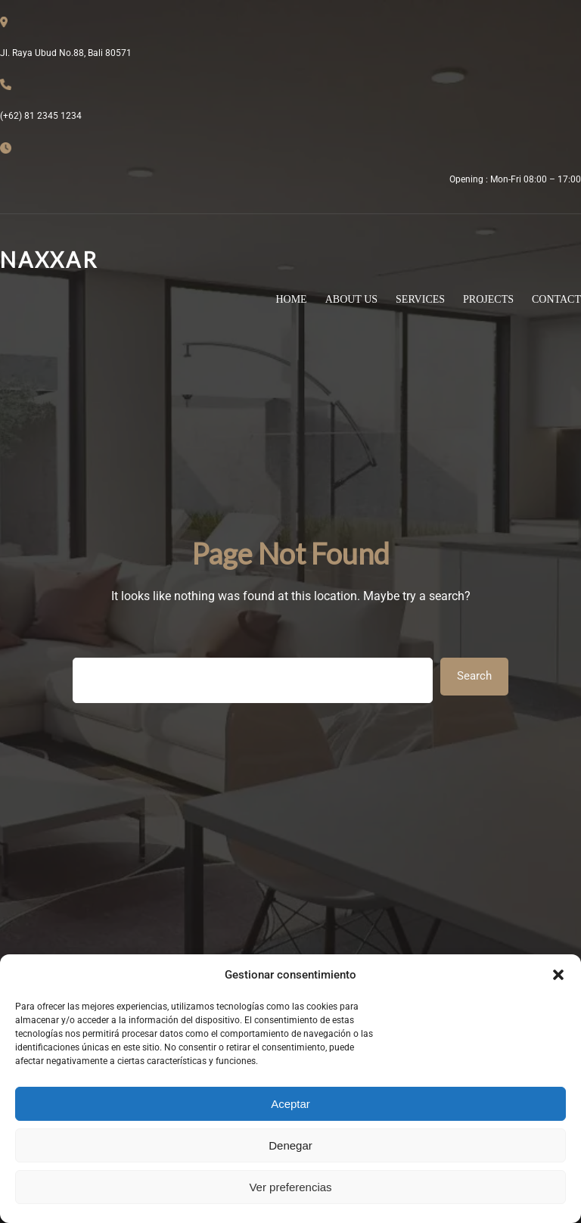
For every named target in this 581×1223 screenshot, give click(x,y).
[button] (558, 974)
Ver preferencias (290, 1187)
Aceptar (290, 1103)
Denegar (290, 1145)
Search (474, 676)
